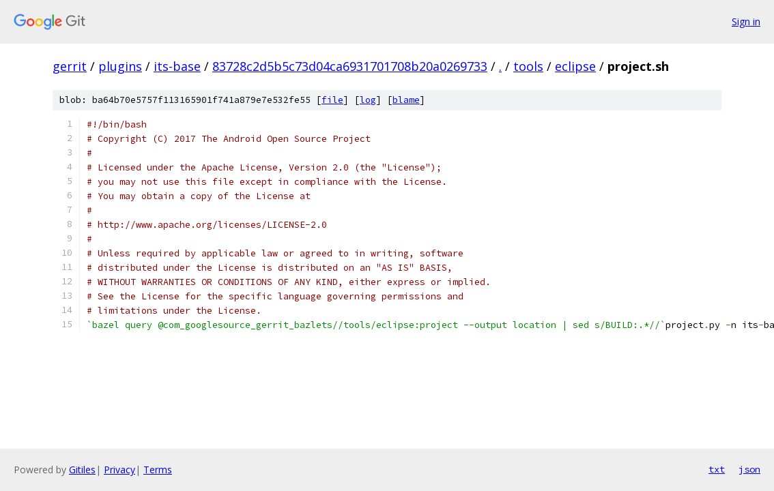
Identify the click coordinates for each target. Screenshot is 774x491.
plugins (120, 66)
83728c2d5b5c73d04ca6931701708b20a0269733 (349, 66)
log (368, 100)
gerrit (70, 66)
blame (406, 100)
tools (528, 66)
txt (716, 469)
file (332, 100)
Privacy (119, 469)
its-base (177, 66)
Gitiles (82, 469)
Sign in (746, 21)
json (749, 469)
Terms (157, 469)
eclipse (575, 66)
